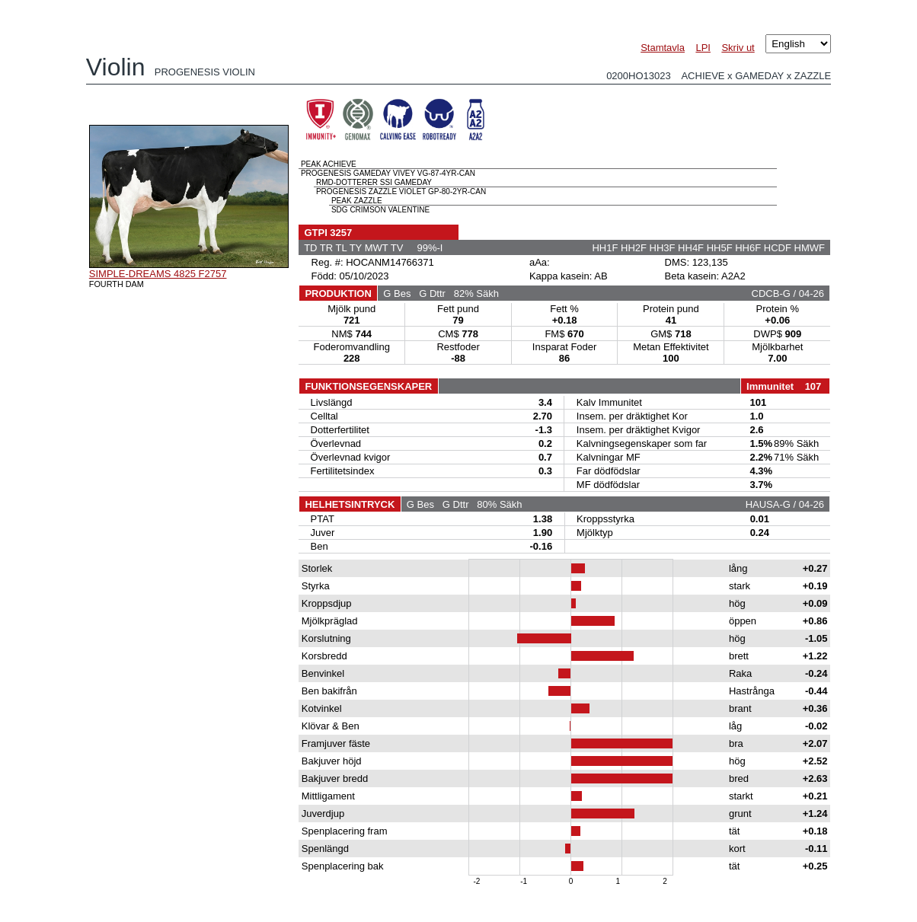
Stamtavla (663, 47)
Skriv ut (737, 47)
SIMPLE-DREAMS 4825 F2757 (158, 273)
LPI (703, 47)
